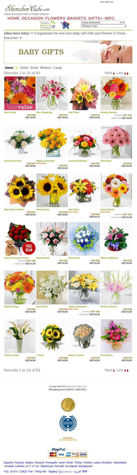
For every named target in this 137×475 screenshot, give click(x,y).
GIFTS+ (95, 18)
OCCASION (33, 18)
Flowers (55, 18)
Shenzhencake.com (76, 386)
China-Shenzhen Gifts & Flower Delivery (26, 14)
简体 (102, 2)
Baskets (76, 18)
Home (14, 18)
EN (112, 2)
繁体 (107, 2)
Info (109, 18)
